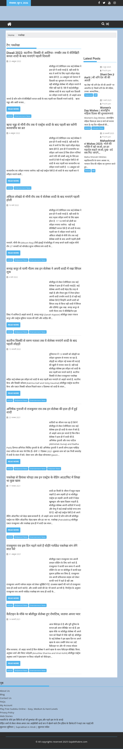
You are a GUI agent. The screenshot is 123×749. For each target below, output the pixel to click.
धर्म (96, 95)
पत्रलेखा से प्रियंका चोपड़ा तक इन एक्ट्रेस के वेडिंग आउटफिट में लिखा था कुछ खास (43, 479)
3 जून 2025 (105, 67)
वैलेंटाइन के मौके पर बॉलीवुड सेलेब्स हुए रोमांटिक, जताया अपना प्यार (43, 614)
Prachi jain (105, 70)
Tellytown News (54, 468)
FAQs (2, 701)
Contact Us (5, 698)
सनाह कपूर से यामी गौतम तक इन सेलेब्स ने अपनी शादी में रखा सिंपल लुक (43, 270)
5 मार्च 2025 (105, 100)
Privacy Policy (7, 712)
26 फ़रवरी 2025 (107, 133)
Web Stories (6, 716)
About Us (5, 690)
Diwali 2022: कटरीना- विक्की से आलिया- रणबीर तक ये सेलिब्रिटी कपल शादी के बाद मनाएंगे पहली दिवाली (42, 54)
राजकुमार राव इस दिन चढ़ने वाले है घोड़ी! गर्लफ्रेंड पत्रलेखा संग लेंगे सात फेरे (41, 547)
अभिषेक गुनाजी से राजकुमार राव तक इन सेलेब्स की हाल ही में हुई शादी (41, 410)
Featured (88, 95)
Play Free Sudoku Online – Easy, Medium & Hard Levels (29, 708)
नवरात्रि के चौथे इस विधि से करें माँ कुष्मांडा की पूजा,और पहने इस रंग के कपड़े (31, 719)
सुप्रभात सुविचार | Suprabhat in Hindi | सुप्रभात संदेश (24, 726)
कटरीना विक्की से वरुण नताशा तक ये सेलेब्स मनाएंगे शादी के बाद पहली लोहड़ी (41, 342)
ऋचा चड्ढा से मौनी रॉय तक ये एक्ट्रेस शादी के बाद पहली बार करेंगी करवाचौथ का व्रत (41, 126)
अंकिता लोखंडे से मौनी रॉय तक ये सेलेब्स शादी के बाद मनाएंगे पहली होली (42, 198)
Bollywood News (21, 260)
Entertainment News (22, 116)
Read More (13, 109)
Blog (2, 694)
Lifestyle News (97, 128)
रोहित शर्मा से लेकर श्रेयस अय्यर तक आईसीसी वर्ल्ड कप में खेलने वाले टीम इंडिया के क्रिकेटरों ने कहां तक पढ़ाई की (46, 723)
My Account (6, 705)
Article (9, 116)
